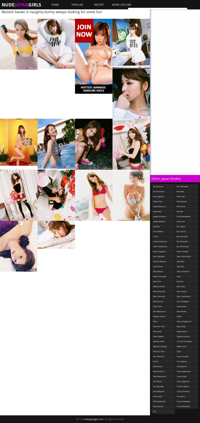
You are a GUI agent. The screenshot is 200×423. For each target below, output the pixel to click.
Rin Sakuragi (158, 386)
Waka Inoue (181, 346)
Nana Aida (157, 331)
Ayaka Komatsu (159, 216)
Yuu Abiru (181, 396)
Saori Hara (181, 286)
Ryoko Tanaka (182, 251)
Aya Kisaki (157, 211)
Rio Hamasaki (182, 186)
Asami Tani (157, 201)
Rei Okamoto (158, 356)
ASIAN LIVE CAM (121, 4)
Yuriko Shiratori (183, 391)
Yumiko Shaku (183, 386)
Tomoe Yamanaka (184, 341)
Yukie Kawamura (184, 371)
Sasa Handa (181, 311)
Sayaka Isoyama (183, 336)
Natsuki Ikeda (158, 341)
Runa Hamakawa (183, 216)
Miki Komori (158, 301)
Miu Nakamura (159, 311)
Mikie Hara (157, 306)
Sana (179, 276)
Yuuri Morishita (183, 406)
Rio (154, 411)
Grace (155, 236)
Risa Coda (181, 196)
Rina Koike (157, 396)
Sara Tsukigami (183, 301)
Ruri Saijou (181, 226)
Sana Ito (180, 281)
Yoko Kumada (182, 356)
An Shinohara (158, 191)
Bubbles (156, 226)
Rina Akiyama (158, 391)
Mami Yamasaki (159, 276)
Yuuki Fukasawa (183, 401)
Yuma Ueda (181, 376)
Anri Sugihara (158, 196)
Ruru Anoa (181, 231)
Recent (99, 4)
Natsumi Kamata (160, 346)
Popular (77, 4)
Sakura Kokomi (183, 271)
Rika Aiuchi (157, 366)
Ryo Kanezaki (182, 241)
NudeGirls (21, 5)
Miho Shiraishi (159, 296)
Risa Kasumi (182, 201)
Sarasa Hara (181, 306)
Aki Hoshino (158, 186)
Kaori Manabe (159, 256)
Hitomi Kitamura (160, 241)
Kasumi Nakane (159, 261)
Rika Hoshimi (158, 371)
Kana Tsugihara (159, 251)
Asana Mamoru (159, 206)
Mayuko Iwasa (159, 286)
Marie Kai (157, 281)
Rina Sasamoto (159, 401)
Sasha (179, 316)
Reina (155, 361)
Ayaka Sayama (159, 221)
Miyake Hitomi (159, 316)
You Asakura (182, 361)
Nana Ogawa (158, 336)
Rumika (180, 211)
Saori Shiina (181, 291)
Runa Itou (181, 221)
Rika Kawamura (159, 376)
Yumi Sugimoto (183, 381)
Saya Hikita (181, 326)
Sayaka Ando (182, 331)
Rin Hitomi (157, 381)
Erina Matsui (158, 231)
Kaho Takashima (160, 246)
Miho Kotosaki (159, 291)
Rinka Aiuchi (158, 406)
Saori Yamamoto (184, 296)
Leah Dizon (158, 266)
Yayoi (179, 351)
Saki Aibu (180, 261)
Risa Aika (180, 191)
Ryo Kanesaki (182, 236)
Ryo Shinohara (183, 246)
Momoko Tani (159, 326)
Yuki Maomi (182, 366)
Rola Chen (181, 206)
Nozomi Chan (159, 351)
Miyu (155, 321)
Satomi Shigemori (184, 321)
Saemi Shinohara (184, 256)
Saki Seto (180, 266)
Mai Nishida (158, 271)
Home (55, 4)
